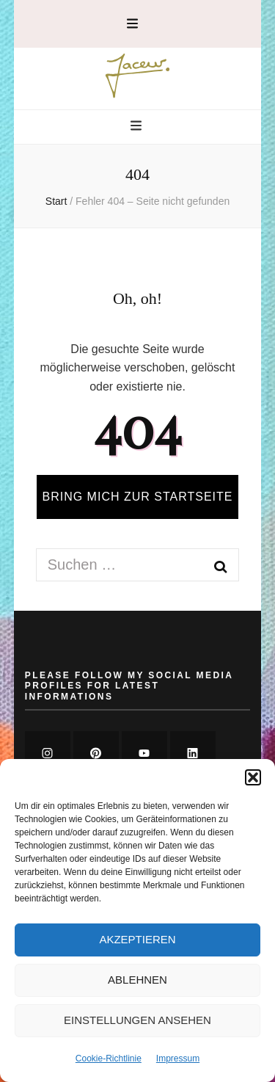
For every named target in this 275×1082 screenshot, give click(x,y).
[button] (253, 777)
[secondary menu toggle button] (132, 24)
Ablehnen (137, 979)
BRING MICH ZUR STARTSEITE (138, 496)
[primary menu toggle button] (138, 127)
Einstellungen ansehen (137, 1020)
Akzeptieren (137, 939)
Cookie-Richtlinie (109, 1058)
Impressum (177, 1058)
